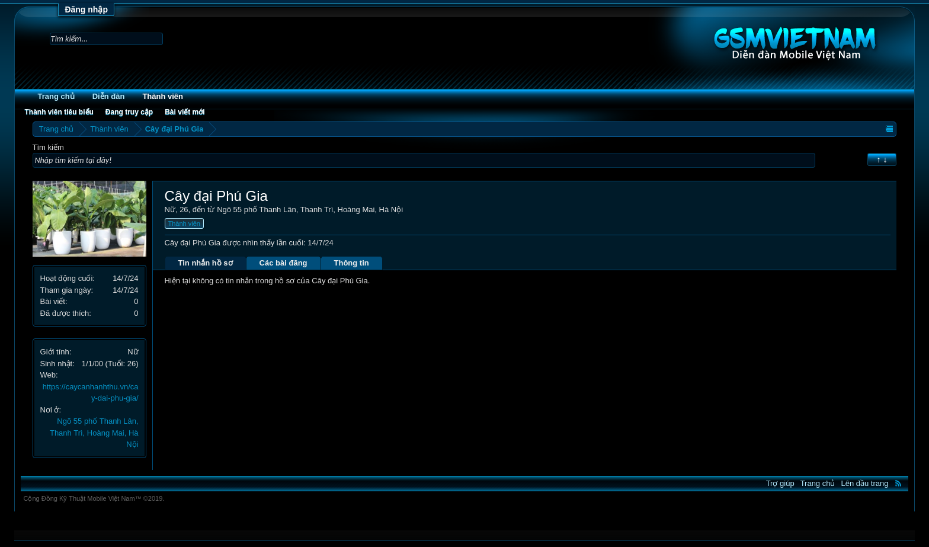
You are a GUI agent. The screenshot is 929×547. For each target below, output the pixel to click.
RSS (898, 483)
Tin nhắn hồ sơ (205, 262)
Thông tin (351, 262)
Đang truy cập (129, 112)
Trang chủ (56, 96)
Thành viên (162, 96)
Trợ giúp (780, 483)
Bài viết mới (184, 112)
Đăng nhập (86, 9)
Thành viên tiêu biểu (59, 112)
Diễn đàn (108, 96)
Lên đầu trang (864, 483)
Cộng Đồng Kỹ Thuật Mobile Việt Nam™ (94, 498)
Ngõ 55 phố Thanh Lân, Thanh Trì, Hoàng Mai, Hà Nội (94, 433)
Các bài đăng (283, 262)
